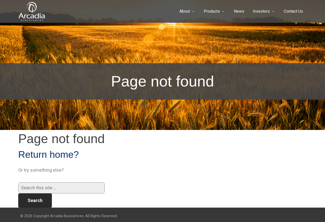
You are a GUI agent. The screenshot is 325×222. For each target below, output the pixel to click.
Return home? (48, 154)
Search (35, 200)
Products (212, 11)
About (184, 11)
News (239, 11)
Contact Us (293, 11)
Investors (261, 11)
